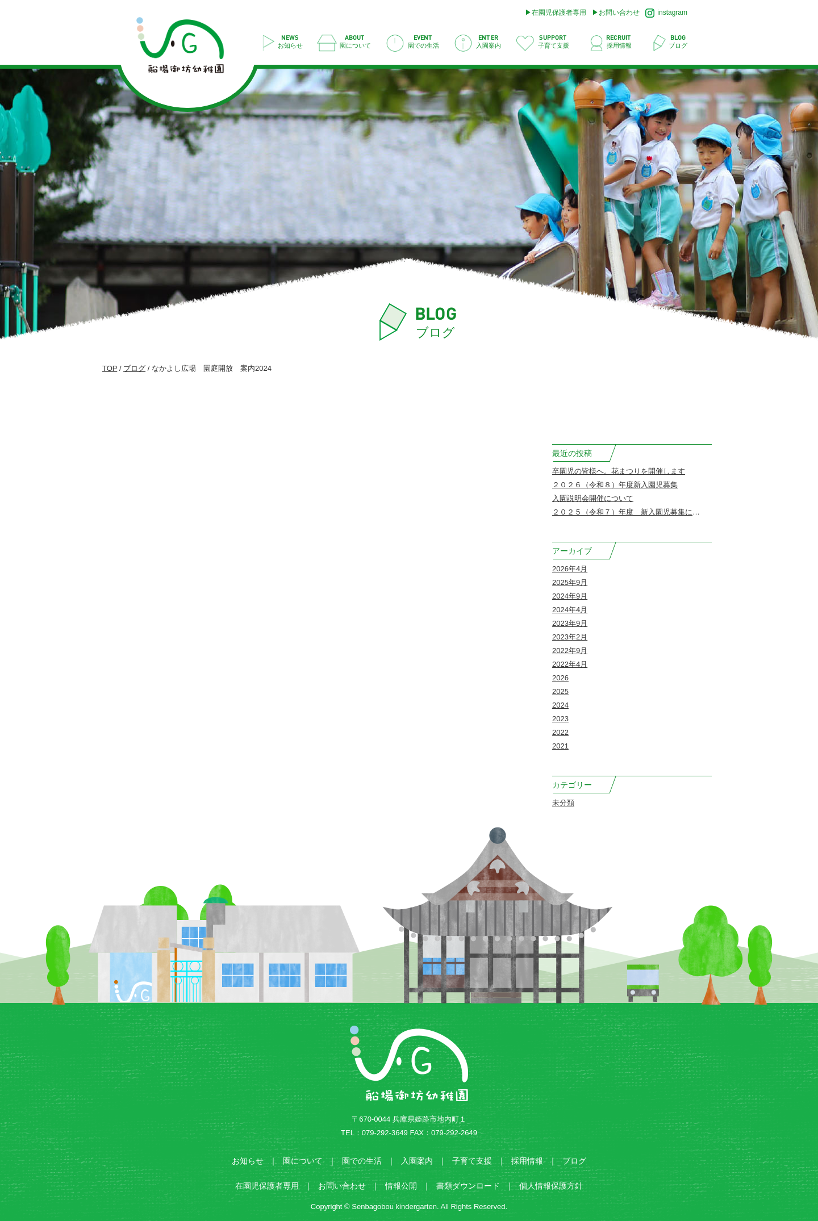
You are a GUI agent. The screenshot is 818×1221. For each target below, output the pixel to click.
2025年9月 (569, 582)
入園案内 (417, 1160)
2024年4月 (569, 609)
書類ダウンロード (468, 1185)
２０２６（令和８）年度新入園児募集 (615, 484)
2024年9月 (569, 596)
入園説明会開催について (592, 498)
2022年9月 (569, 650)
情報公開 (401, 1185)
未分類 (563, 802)
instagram (666, 13)
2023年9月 (569, 623)
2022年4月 (569, 664)
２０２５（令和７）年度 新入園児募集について (633, 512)
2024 (560, 705)
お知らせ (248, 1160)
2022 (560, 732)
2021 (560, 746)
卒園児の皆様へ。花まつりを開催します (618, 471)
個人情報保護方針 (551, 1185)
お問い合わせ (619, 12)
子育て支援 (472, 1160)
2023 (560, 718)
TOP (109, 368)
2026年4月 (569, 568)
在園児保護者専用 (559, 12)
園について (303, 1160)
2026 (560, 678)
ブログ (134, 368)
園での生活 (362, 1160)
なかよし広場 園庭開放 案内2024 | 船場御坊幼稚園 (186, 48)
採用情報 (527, 1160)
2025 (560, 691)
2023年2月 (569, 637)
